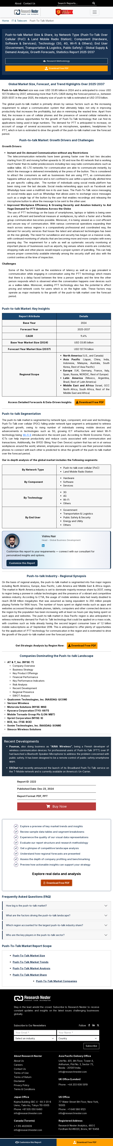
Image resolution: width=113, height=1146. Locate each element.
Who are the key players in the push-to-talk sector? (35, 935)
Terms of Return (22, 1077)
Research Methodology (56, 61)
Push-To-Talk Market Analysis (31, 968)
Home (5, 20)
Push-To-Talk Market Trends (30, 962)
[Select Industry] (35, 1038)
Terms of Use (21, 1072)
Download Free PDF (56, 68)
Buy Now (56, 806)
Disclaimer (19, 1081)
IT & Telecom (19, 20)
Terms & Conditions (24, 1089)
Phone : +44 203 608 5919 (73, 1084)
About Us (19, 1060)
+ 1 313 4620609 (23, 1126)
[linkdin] (93, 1025)
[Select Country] (78, 1038)
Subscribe (91, 1045)
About (18, 3)
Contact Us (29, 3)
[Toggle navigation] (94, 12)
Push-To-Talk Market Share (30, 974)
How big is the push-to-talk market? (26, 905)
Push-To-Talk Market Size (29, 955)
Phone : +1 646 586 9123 (72, 1109)
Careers (18, 1064)
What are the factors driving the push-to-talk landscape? (38, 915)
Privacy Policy (21, 1085)
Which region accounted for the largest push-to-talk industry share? (44, 925)
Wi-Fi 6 (27, 434)
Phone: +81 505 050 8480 (28, 1109)
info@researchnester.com (73, 1071)
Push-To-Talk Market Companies (56, 981)
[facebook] (89, 1025)
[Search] (93, 3)
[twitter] (98, 1025)
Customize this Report (22, 563)
